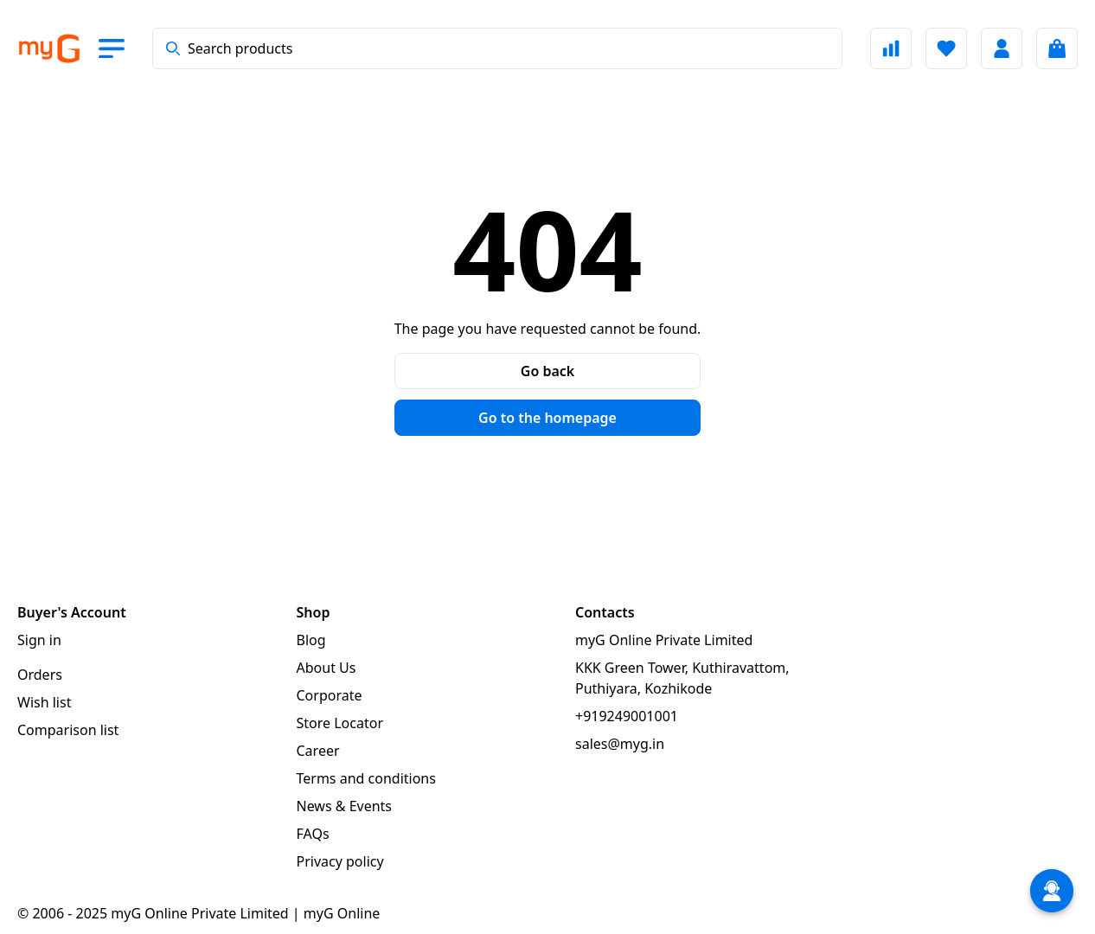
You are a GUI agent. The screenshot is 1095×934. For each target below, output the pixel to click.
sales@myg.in (619, 743)
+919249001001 (626, 716)
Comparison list (67, 729)
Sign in (39, 639)
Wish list (44, 702)
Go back (547, 371)
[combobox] (497, 48)
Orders (39, 674)
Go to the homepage (547, 417)
